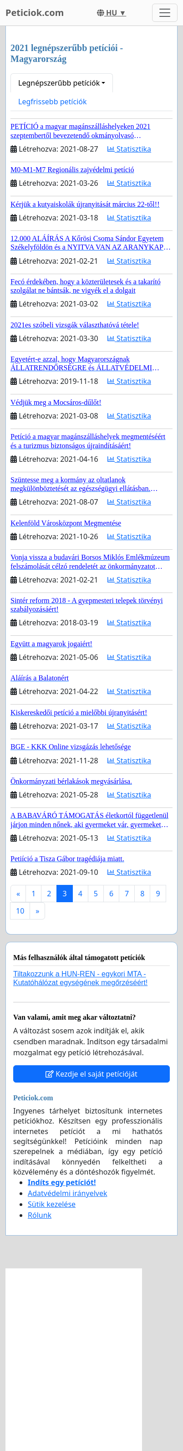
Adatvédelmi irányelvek (67, 1193)
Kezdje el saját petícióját (91, 1074)
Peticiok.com (34, 12)
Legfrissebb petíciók (52, 102)
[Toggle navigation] (165, 13)
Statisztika (129, 149)
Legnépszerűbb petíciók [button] (59, 83)
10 (20, 911)
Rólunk (39, 1215)
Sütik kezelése (52, 1204)
